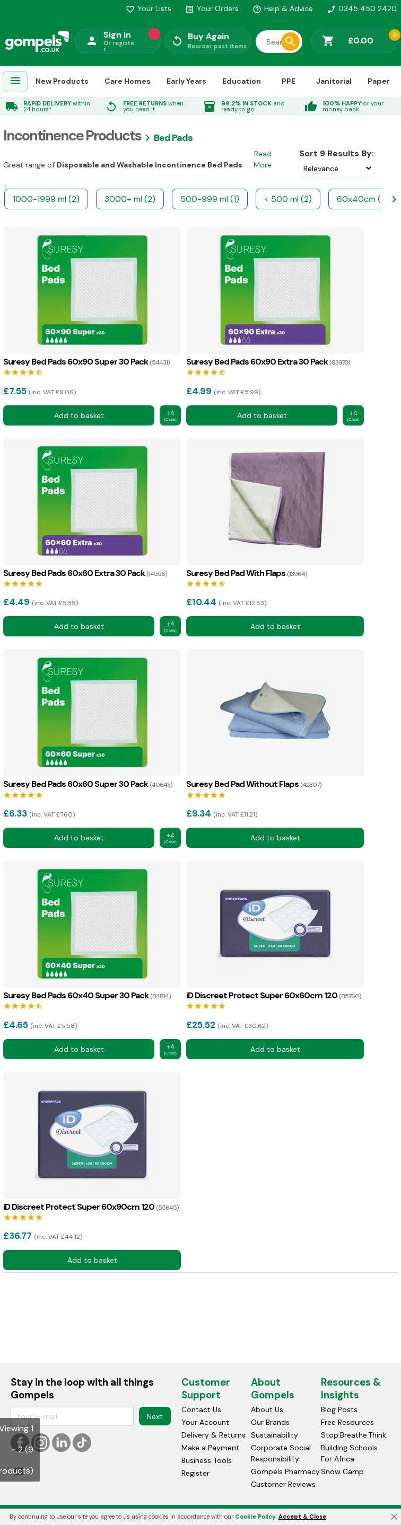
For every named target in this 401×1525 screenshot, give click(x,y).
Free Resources (347, 1422)
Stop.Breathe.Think (353, 1435)
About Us (267, 1409)
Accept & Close (302, 1516)
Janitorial (334, 81)
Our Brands (270, 1422)
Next (155, 1416)
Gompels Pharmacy (285, 1471)
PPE (288, 81)
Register (195, 1473)
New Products (62, 81)
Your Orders (212, 8)
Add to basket (79, 415)
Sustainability (274, 1435)
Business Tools (206, 1460)
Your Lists (148, 8)
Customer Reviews (283, 1484)
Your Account (205, 1422)
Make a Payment (210, 1447)
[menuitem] (15, 81)
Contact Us (201, 1409)
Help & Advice (282, 8)
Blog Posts (339, 1409)
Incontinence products (72, 135)
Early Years (186, 81)
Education (241, 81)
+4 (170, 415)
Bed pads (173, 138)
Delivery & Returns (213, 1435)
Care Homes (127, 81)
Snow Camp (342, 1471)
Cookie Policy (255, 1516)
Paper (379, 81)
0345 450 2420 (362, 8)
